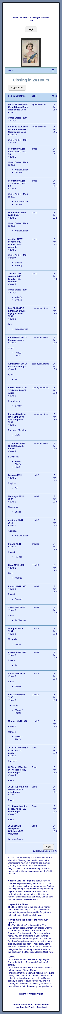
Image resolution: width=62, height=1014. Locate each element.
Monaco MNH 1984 (17, 721)
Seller (34, 96)
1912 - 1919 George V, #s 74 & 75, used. (18, 750)
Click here (48, 952)
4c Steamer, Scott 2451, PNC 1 (17, 213)
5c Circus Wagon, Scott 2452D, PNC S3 (17, 151)
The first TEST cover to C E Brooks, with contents (15, 277)
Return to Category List (31, 994)
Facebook (42, 1007)
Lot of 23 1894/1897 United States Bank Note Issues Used (18, 107)
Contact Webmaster (22, 1004)
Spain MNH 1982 (16, 607)
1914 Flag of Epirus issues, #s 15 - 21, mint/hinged (18, 789)
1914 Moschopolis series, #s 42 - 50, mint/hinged (17, 809)
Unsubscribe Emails (25, 1007)
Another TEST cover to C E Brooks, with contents (15, 243)
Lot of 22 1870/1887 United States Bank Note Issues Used (18, 129)
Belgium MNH (15, 475)
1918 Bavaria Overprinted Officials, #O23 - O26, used (16, 830)
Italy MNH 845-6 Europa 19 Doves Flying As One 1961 (17, 312)
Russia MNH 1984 (17, 652)
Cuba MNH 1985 (16, 565)
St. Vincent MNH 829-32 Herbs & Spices (16, 446)
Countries (21, 96)
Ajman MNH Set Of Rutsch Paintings (17, 365)
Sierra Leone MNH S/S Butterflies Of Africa (17, 390)
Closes (55, 96)
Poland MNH (14, 544)
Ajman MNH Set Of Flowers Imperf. (17, 338)
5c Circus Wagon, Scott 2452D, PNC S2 (17, 183)
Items (11, 96)
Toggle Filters (17, 87)
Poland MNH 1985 (17, 586)
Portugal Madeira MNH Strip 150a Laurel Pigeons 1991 (16, 418)
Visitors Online (41, 1004)
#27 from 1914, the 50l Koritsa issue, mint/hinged (17, 770)
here (39, 915)
